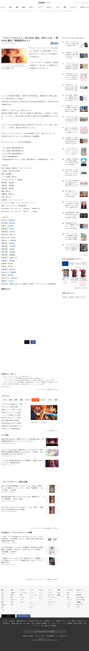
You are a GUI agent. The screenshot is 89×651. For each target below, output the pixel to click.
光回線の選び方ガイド (21, 621)
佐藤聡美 (10, 275)
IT (30, 599)
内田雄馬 (10, 226)
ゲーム (31, 597)
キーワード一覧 (80, 599)
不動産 (75, 623)
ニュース (2, 7)
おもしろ (49, 7)
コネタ (40, 595)
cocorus (33, 623)
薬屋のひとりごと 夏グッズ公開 (11, 409)
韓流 (12, 602)
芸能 (23, 7)
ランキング (73, 7)
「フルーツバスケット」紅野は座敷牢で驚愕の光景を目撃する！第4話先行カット (23, 378)
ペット (40, 599)
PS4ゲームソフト (84, 263)
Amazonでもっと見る (80, 288)
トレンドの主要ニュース (51, 430)
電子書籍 (54, 625)
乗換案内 (70, 623)
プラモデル (78, 263)
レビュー (31, 592)
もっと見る (84, 255)
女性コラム (51, 595)
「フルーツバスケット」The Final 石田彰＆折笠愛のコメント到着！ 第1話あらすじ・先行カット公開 (28, 380)
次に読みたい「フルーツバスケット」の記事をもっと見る (42, 579)
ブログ (69, 621)
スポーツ (31, 7)
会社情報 (25, 636)
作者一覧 (78, 595)
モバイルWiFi (26, 623)
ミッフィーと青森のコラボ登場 (11, 415)
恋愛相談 (44, 623)
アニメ (65, 263)
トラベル (50, 599)
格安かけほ (19, 623)
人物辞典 (78, 602)
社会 (2, 592)
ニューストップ (78, 2)
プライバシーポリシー (40, 636)
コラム (57, 7)
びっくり (41, 592)
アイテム (63, 621)
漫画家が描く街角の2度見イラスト (12, 426)
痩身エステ (47, 625)
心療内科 (58, 621)
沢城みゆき (14, 278)
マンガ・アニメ (33, 595)
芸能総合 (13, 592)
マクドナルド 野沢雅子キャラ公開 (11, 404)
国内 (10, 7)
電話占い (74, 621)
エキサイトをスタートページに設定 (44, 631)
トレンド (40, 7)
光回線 (13, 623)
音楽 (12, 597)
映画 (12, 595)
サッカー (22, 597)
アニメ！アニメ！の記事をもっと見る (48, 389)
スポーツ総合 (23, 592)
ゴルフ (21, 599)
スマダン (50, 592)
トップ (4, 399)
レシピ (59, 623)
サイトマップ (79, 604)
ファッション (32, 604)
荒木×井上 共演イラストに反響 (10, 417)
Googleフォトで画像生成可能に (11, 428)
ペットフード (36, 625)
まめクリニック (39, 621)
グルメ (31, 602)
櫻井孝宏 (12, 243)
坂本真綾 (12, 261)
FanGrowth (31, 621)
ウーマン (53, 623)
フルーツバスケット (43, 48)
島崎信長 (12, 223)
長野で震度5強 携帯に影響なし (10, 420)
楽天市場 (71, 297)
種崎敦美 (13, 272)
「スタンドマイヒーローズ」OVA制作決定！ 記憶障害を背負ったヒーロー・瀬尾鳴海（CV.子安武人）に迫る (30, 382)
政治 (2, 597)
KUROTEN (12, 621)
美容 (85, 623)
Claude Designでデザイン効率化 (11, 423)
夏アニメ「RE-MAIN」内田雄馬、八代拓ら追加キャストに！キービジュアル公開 (23, 384)
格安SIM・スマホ (82, 621)
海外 (17, 7)
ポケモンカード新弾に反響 (9, 407)
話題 (59, 595)
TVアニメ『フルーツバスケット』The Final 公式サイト (17, 376)
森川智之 (12, 269)
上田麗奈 (12, 246)
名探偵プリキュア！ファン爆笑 (11, 412)
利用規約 (31, 636)
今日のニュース (84, 7)
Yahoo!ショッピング (80, 297)
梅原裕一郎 (13, 258)
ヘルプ (78, 606)
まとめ (3, 599)
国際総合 (3, 604)
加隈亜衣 (12, 284)
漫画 (65, 7)
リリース (78, 592)
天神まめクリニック (49, 621)
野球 (21, 595)
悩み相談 (38, 623)
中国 (2, 607)
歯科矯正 (80, 623)
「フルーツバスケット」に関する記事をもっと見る (44, 528)
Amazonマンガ (71, 263)
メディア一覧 (79, 597)
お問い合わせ (62, 636)
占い (49, 623)
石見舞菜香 (11, 220)
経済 (2, 595)
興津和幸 (13, 240)
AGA (42, 625)
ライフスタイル (52, 597)
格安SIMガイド (6, 623)
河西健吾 (12, 252)
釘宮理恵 (12, 232)
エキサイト (85, 2)
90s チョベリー (52, 602)
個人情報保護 (50, 636)
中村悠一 (12, 229)
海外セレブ (13, 599)
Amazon (65, 297)
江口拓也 (10, 281)
